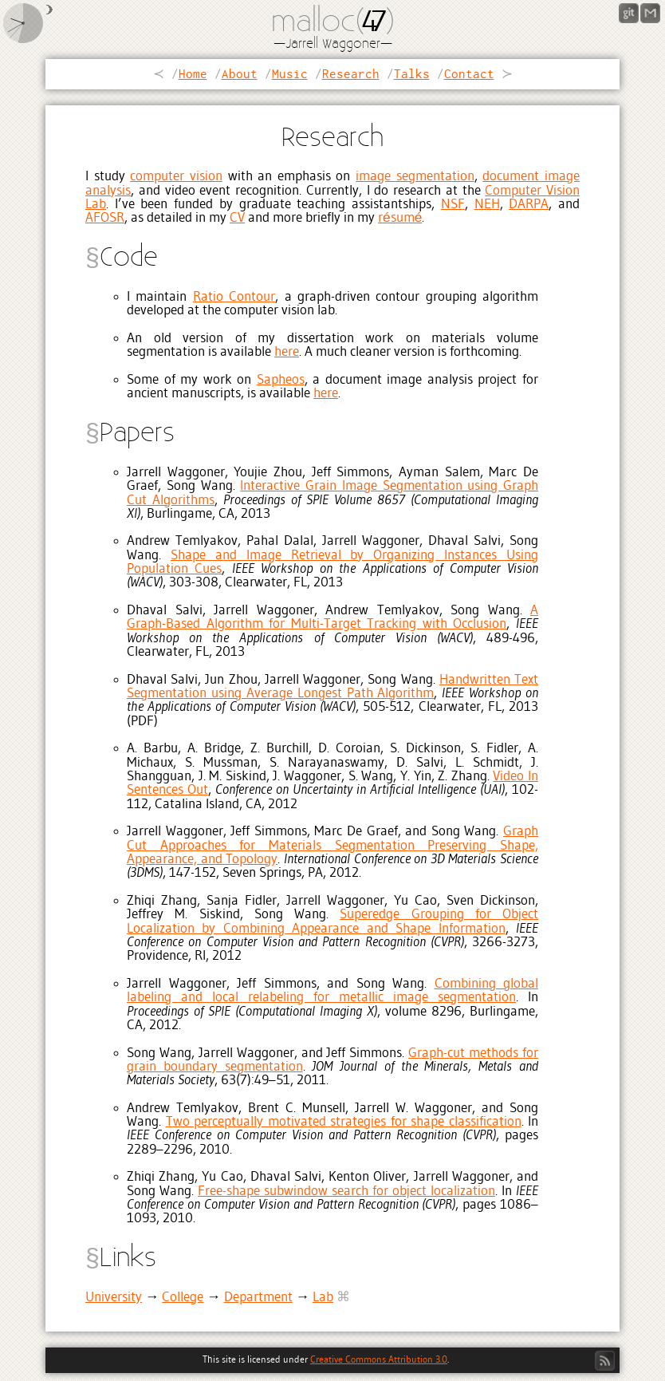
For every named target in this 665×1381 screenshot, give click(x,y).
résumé (400, 218)
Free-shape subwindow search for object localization (346, 1191)
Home (193, 74)
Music (290, 74)
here (286, 352)
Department (258, 1297)
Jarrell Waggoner (332, 44)
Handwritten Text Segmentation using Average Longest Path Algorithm (332, 687)
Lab (323, 1297)
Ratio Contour (234, 297)
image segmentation (415, 176)
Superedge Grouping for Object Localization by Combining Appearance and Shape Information (332, 921)
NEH (487, 204)
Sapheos (281, 380)
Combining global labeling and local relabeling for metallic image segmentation (332, 991)
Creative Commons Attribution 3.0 (378, 1360)
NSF (453, 204)
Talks (412, 74)
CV (237, 218)
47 (371, 23)
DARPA (529, 204)
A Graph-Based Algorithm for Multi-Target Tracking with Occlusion (332, 617)
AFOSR (104, 218)
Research (351, 74)
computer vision (176, 176)
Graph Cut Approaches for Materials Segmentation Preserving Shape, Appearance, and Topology (332, 845)
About (240, 74)
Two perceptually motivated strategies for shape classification (343, 1122)
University (113, 1297)
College (182, 1297)
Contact (469, 74)
